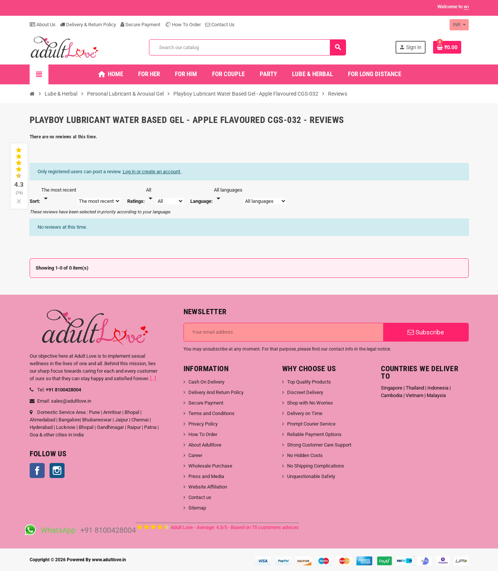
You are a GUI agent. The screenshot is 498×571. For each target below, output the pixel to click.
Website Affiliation (207, 487)
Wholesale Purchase (210, 466)
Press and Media (206, 476)
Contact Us (220, 24)
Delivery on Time (304, 413)
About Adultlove (204, 445)
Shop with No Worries (310, 403)
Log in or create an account (152, 171)
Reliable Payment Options (314, 434)
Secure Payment (140, 24)
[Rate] (150, 194)
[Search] (247, 47)
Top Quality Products (309, 382)
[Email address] (284, 332)
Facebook (37, 470)
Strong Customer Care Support (319, 445)
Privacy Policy (203, 424)
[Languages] (228, 194)
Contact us (199, 497)
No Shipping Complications (315, 466)
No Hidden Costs (305, 455)
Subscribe (426, 332)
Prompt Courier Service (311, 424)
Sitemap (197, 508)
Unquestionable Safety (311, 476)
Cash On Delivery (206, 382)
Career (195, 455)
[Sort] (58, 194)
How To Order (183, 24)
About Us (43, 24)
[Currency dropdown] (459, 24)
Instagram (57, 470)
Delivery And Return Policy (216, 392)
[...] (153, 378)
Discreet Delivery (305, 392)
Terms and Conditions (211, 413)
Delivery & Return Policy (88, 24)
